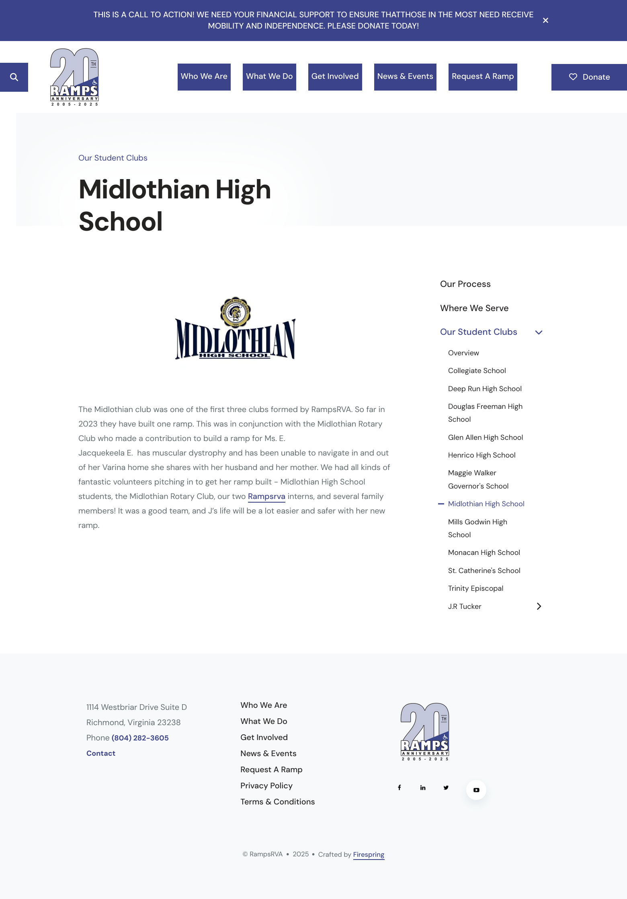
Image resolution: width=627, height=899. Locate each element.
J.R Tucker (498, 606)
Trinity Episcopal (475, 588)
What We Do (269, 76)
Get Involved (335, 76)
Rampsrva (266, 496)
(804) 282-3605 (140, 738)
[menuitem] (204, 77)
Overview (463, 353)
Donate (589, 77)
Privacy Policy (266, 786)
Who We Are (204, 76)
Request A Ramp (483, 76)
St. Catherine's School (484, 570)
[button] (546, 20)
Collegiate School (477, 370)
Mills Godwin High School (477, 528)
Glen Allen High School (485, 437)
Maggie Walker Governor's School (478, 479)
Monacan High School (484, 552)
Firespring (369, 854)
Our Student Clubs (494, 332)
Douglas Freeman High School (485, 413)
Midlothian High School (486, 504)
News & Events (405, 76)
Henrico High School (482, 455)
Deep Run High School (485, 389)
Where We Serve (474, 308)
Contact (100, 753)
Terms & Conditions (277, 802)
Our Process (465, 284)
